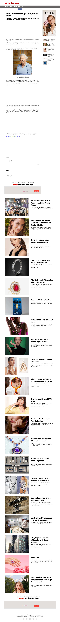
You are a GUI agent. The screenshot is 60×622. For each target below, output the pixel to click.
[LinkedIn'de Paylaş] (11, 160)
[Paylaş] (20, 9)
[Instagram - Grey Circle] (36, 619)
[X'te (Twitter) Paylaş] (9, 160)
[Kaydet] (36, 191)
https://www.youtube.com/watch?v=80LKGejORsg (13, 136)
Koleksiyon (7, 157)
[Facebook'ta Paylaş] (6, 160)
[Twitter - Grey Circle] (27, 619)
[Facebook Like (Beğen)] (10, 9)
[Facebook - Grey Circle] (23, 619)
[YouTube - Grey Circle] (33, 619)
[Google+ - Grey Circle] (30, 619)
